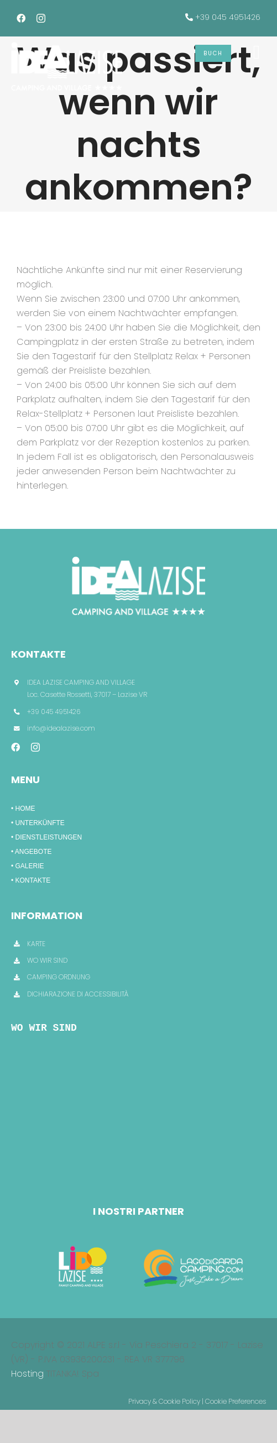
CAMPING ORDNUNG (58, 977)
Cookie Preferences (235, 1401)
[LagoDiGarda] (195, 1244)
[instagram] (40, 18)
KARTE (36, 943)
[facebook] (21, 18)
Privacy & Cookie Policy (164, 1401)
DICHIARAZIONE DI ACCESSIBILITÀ (77, 994)
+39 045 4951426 (227, 17)
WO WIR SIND (47, 960)
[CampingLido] (82, 1244)
